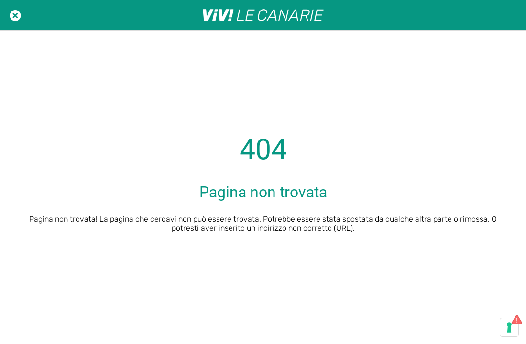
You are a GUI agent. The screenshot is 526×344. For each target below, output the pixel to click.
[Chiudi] (15, 15)
